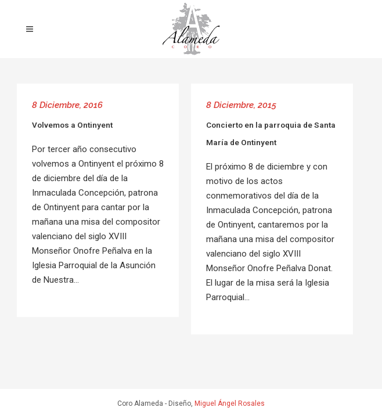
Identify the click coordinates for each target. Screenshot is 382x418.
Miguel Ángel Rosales (229, 403)
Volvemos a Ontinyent (72, 124)
